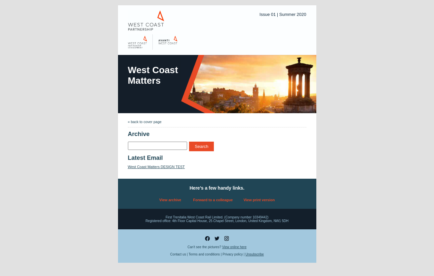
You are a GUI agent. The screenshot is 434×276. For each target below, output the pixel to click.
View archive (170, 200)
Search (201, 146)
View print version (259, 200)
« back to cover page (145, 122)
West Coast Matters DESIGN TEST (156, 167)
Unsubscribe (255, 254)
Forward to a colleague (213, 200)
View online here (234, 247)
